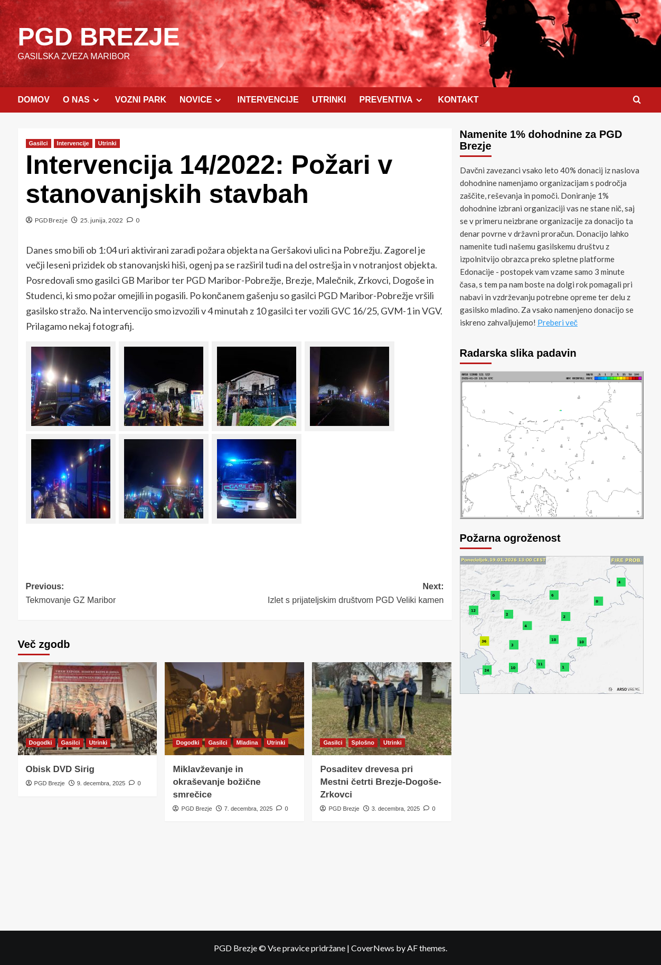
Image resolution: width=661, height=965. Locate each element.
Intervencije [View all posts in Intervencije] (73, 143)
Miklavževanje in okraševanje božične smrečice (216, 781)
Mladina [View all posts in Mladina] (247, 742)
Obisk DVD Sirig (60, 769)
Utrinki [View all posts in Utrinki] (107, 143)
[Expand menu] (96, 99)
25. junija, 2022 (101, 220)
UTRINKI (329, 99)
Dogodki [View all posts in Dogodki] (40, 742)
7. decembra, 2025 (248, 808)
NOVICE (202, 99)
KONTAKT (458, 99)
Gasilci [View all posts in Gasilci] (38, 143)
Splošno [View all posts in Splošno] (363, 742)
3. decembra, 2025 (396, 808)
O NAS (82, 99)
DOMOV (34, 99)
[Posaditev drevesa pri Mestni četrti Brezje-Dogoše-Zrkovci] (381, 708)
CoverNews (372, 947)
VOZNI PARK (140, 99)
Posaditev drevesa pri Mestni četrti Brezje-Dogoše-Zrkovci (380, 781)
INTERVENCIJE (267, 99)
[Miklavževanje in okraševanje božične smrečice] (234, 708)
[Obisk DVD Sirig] (87, 708)
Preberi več (557, 322)
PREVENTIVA (392, 99)
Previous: (130, 593)
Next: (339, 593)
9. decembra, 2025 (101, 783)
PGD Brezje (51, 220)
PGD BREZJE (99, 36)
